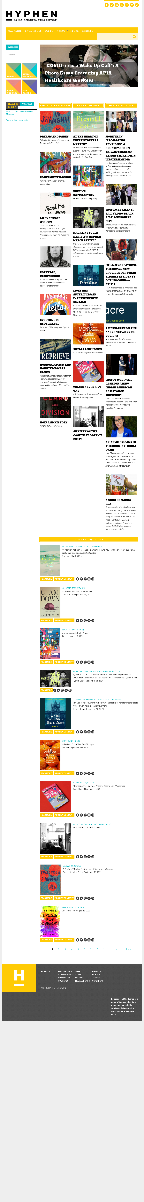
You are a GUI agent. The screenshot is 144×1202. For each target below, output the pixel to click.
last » (128, 949)
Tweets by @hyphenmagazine (17, 120)
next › (118, 949)
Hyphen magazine (19, 978)
